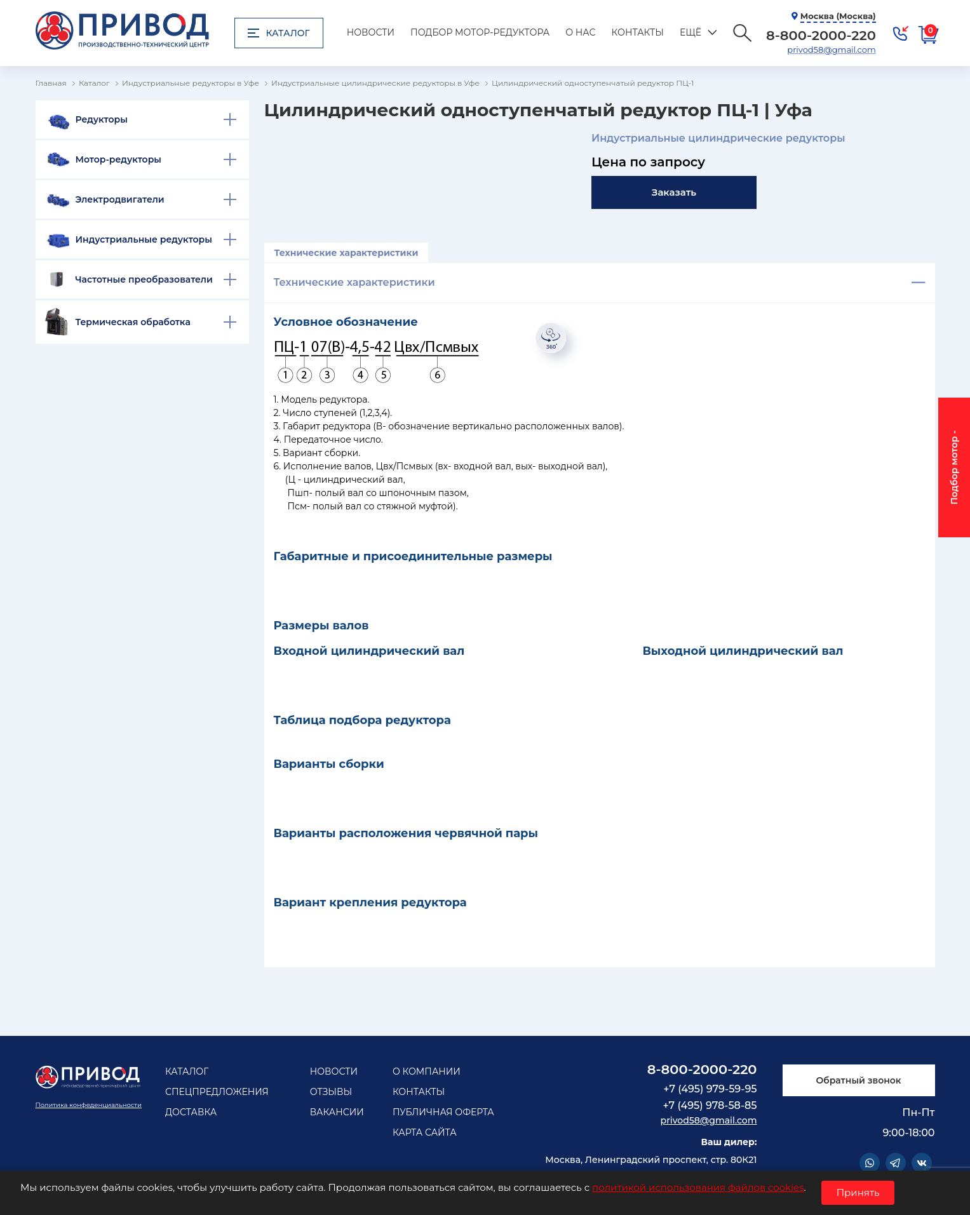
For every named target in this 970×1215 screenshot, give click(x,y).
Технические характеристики (346, 252)
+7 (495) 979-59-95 (710, 1089)
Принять (858, 1192)
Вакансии (337, 1112)
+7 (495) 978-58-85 (710, 1105)
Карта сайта (425, 1132)
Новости (370, 32)
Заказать (674, 192)
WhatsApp (869, 1163)
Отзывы (331, 1092)
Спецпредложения (217, 1092)
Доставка (191, 1112)
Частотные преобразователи (144, 279)
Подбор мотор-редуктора (479, 32)
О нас (580, 32)
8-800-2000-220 (702, 1069)
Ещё (690, 32)
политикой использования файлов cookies (698, 1187)
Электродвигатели (120, 199)
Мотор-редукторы (119, 159)
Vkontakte (922, 1163)
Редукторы (102, 119)
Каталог (279, 33)
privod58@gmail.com (831, 49)
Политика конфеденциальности (89, 1105)
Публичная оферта (443, 1112)
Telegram (896, 1163)
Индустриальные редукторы (144, 239)
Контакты (638, 32)
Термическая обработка (133, 322)
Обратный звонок (858, 1080)
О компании (427, 1071)
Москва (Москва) (838, 16)
